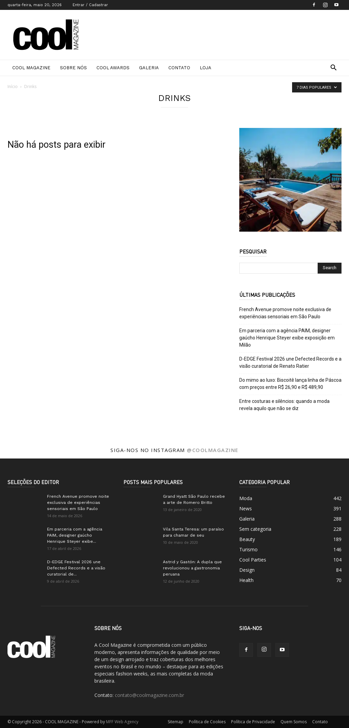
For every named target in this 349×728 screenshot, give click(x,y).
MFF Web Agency (122, 722)
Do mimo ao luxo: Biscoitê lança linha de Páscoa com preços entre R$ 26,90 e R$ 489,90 (290, 383)
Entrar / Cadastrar (90, 5)
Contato (179, 67)
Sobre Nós (73, 67)
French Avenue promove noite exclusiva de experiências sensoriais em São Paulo (285, 313)
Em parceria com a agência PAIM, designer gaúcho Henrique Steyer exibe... (74, 535)
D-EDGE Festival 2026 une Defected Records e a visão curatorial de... (76, 568)
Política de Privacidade (253, 722)
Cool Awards (113, 67)
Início (12, 86)
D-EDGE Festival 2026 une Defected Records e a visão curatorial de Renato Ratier (290, 362)
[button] (333, 68)
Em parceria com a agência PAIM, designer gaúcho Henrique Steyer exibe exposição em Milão (287, 338)
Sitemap (175, 722)
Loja (205, 67)
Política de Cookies (207, 722)
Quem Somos (293, 722)
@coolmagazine (213, 450)
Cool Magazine (31, 67)
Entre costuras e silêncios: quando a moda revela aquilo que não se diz (284, 404)
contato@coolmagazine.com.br (149, 695)
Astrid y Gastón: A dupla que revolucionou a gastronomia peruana (192, 568)
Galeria (149, 67)
